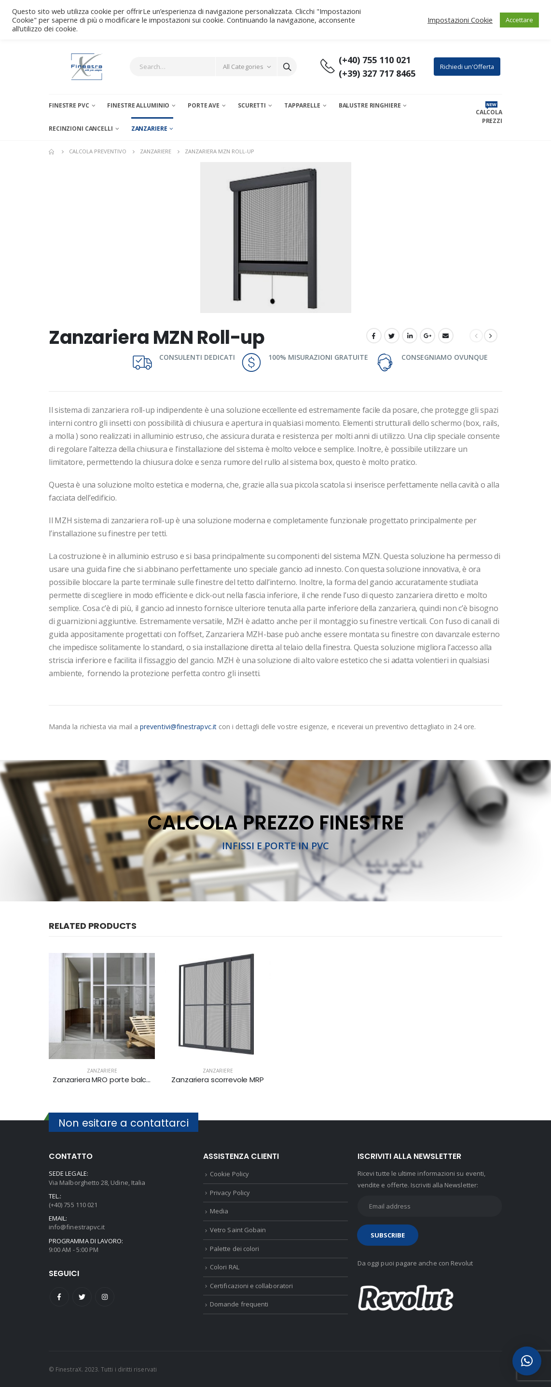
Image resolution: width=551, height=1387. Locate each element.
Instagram (104, 1296)
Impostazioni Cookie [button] (460, 19)
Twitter (391, 335)
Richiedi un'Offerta (467, 66)
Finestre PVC (69, 105)
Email (446, 335)
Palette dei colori (234, 1248)
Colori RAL (224, 1267)
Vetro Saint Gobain (238, 1229)
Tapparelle (302, 105)
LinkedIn (409, 335)
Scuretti (252, 105)
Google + (427, 335)
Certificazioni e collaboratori (251, 1285)
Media (219, 1211)
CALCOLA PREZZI (489, 116)
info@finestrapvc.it (77, 1227)
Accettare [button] (519, 19)
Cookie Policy (229, 1173)
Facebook (374, 335)
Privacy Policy (230, 1192)
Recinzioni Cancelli (81, 128)
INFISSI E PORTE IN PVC (275, 845)
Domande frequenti (239, 1304)
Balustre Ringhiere (370, 105)
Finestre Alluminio (138, 105)
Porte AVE (204, 105)
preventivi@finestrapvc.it (178, 726)
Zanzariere (149, 128)
